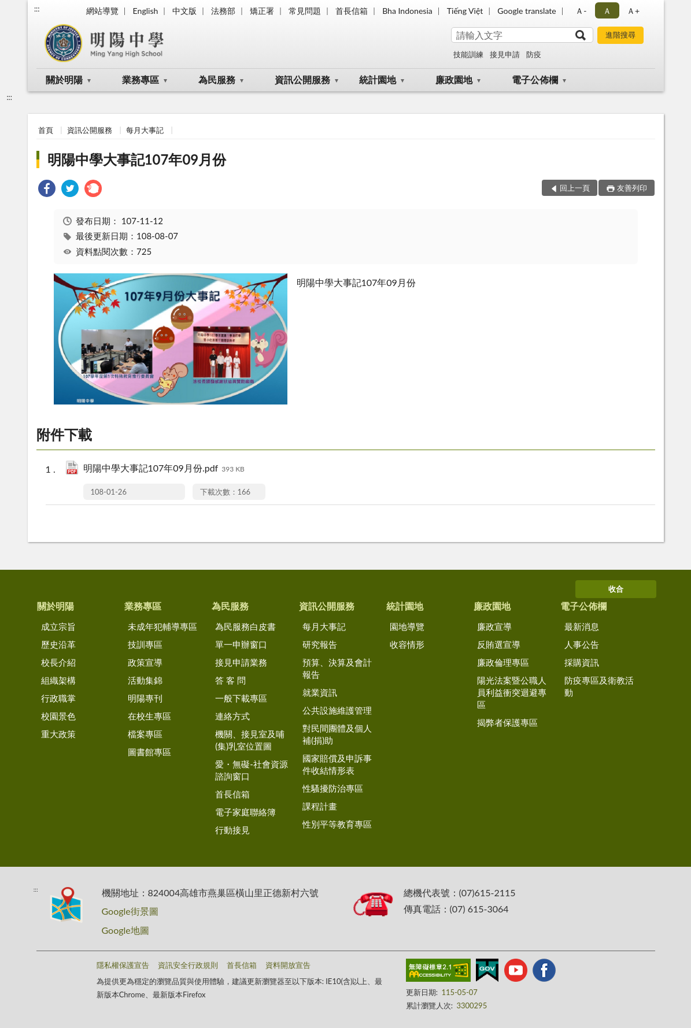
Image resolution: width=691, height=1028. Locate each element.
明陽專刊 (145, 698)
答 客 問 (230, 680)
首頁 (45, 130)
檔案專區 (145, 734)
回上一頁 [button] (575, 187)
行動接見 (232, 830)
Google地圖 (125, 930)
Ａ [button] (607, 11)
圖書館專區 (149, 752)
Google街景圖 (130, 910)
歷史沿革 (58, 644)
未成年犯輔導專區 (162, 626)
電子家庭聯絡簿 (245, 812)
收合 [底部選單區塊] (615, 588)
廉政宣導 (494, 626)
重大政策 (58, 734)
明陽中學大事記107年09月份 (137, 159)
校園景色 (58, 716)
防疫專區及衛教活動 (599, 686)
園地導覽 (407, 626)
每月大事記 (145, 130)
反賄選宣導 (498, 644)
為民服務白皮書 (245, 626)
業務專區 (140, 79)
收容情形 (407, 644)
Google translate (526, 11)
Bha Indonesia (407, 11)
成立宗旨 (58, 626)
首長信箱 (351, 11)
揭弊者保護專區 (507, 722)
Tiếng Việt (465, 11)
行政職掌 (58, 698)
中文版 (184, 11)
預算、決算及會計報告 (337, 668)
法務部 (223, 11)
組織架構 (58, 680)
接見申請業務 (241, 662)
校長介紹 (58, 662)
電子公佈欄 (535, 79)
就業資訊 (319, 692)
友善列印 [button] (632, 187)
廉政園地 (453, 79)
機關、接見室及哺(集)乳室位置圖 (249, 740)
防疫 (533, 54)
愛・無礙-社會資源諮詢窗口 (251, 770)
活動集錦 (145, 680)
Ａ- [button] (580, 11)
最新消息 (581, 626)
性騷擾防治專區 (332, 788)
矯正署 (262, 11)
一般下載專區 (241, 698)
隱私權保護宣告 (123, 965)
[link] (47, 190)
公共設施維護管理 (337, 710)
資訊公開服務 (302, 79)
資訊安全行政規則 (188, 965)
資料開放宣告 (288, 965)
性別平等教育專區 (337, 824)
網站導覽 (102, 11)
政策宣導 (145, 662)
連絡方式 (232, 716)
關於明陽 (64, 79)
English (145, 11)
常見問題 (305, 11)
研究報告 (319, 644)
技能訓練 (468, 54)
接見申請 (505, 54)
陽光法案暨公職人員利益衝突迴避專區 (511, 692)
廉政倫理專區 (503, 662)
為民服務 (216, 79)
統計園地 (377, 79)
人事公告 (581, 644)
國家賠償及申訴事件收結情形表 (337, 764)
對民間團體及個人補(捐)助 (337, 734)
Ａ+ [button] (633, 11)
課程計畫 (319, 806)
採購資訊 (581, 662)
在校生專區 (149, 716)
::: (37, 8)
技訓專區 (145, 644)
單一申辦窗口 (241, 644)
